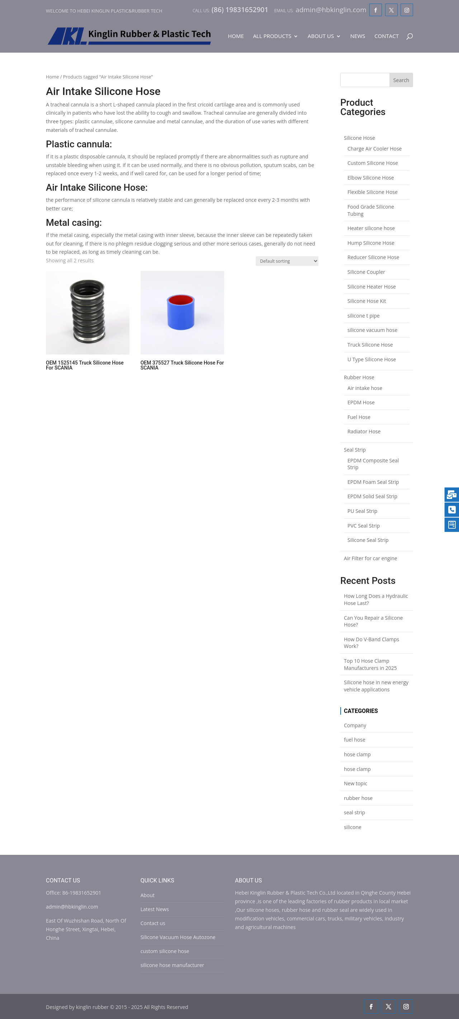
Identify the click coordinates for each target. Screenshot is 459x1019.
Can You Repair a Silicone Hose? (373, 621)
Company (355, 725)
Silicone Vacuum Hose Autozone (178, 937)
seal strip (354, 812)
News (357, 36)
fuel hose (354, 739)
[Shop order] (287, 261)
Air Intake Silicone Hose (95, 187)
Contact (386, 36)
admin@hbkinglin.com (72, 906)
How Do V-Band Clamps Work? (371, 643)
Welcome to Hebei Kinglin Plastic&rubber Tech (104, 11)
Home (236, 36)
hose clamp (357, 754)
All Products (272, 36)
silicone (352, 827)
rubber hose (358, 798)
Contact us (153, 923)
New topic (355, 783)
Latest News (155, 909)
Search (401, 80)
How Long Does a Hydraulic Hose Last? (376, 599)
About (148, 895)
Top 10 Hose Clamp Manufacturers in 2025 (370, 664)
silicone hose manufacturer (172, 965)
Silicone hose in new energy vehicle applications (376, 686)
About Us (321, 36)
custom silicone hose (165, 951)
